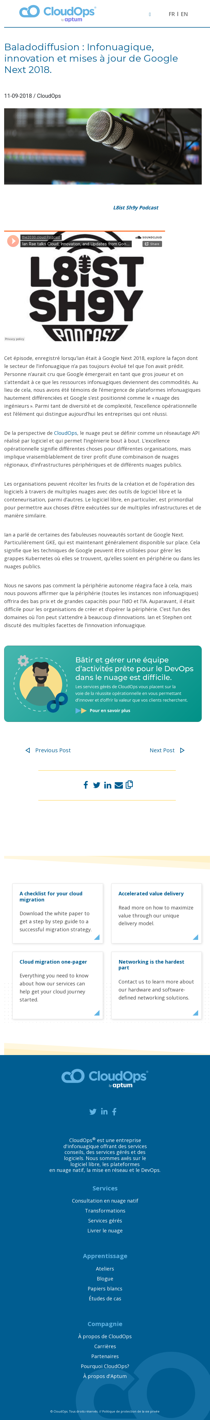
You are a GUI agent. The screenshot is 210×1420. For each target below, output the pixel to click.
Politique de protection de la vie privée (131, 1411)
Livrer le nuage (105, 1230)
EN (184, 14)
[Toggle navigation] (152, 13)
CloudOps (65, 433)
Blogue (105, 1278)
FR (172, 14)
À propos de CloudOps (105, 1336)
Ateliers (105, 1268)
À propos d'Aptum (105, 1376)
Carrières (105, 1346)
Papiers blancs (105, 1288)
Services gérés (105, 1220)
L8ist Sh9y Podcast (135, 207)
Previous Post (48, 750)
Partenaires (105, 1356)
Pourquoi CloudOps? (105, 1366)
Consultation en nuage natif (105, 1200)
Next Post (167, 750)
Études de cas (105, 1298)
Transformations (105, 1210)
